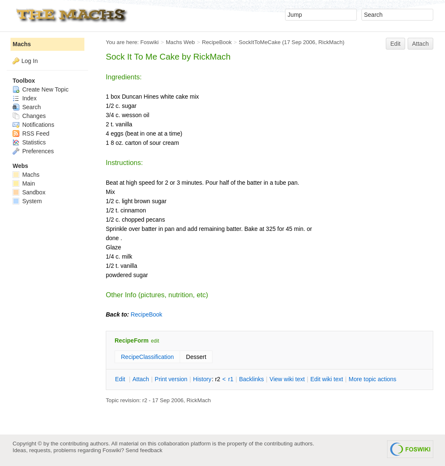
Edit (395, 43)
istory (202, 379)
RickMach (330, 42)
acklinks (251, 379)
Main (24, 183)
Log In (29, 61)
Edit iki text (326, 379)
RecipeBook (217, 42)
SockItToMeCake (259, 42)
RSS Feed (31, 133)
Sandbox (29, 192)
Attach (420, 43)
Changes (29, 116)
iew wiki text (287, 379)
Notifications (33, 124)
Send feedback (144, 450)
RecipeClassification (147, 356)
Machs (22, 44)
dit (121, 379)
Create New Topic (40, 89)
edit (155, 341)
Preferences (33, 151)
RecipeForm (132, 340)
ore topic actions (372, 379)
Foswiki (149, 42)
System (27, 201)
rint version (171, 379)
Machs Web (180, 42)
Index (25, 98)
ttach (140, 379)
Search (27, 107)
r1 (230, 379)
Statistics (29, 142)
